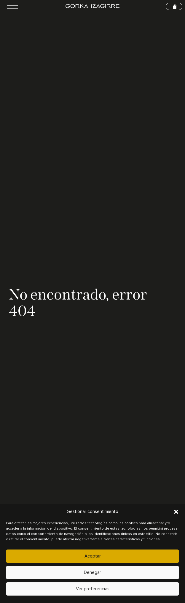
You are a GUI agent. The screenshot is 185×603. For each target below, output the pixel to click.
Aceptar (92, 556)
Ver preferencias (92, 589)
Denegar (92, 572)
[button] (176, 512)
